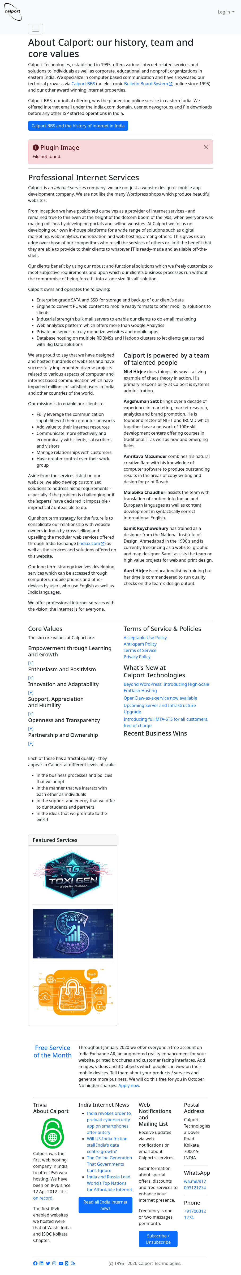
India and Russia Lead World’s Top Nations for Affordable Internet (109, 1183)
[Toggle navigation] (35, 29)
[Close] (206, 147)
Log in (224, 12)
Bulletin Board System (146, 84)
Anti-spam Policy (140, 644)
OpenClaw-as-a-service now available (160, 698)
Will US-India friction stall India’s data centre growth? (107, 1145)
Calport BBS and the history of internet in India (78, 126)
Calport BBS (83, 84)
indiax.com (89, 543)
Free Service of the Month (52, 1051)
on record (43, 1198)
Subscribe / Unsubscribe (158, 1239)
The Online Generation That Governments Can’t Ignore (109, 1164)
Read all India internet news (105, 1205)
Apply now (128, 1085)
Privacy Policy (137, 657)
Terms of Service (140, 650)
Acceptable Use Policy (145, 638)
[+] (30, 663)
